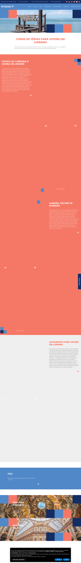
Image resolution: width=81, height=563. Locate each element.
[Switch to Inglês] (66, 1)
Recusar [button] (58, 559)
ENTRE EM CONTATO (75, 6)
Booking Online (57, 6)
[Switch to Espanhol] (74, 1)
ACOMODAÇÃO (47, 6)
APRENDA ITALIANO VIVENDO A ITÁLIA (8, 1)
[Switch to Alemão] (69, 1)
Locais (35, 6)
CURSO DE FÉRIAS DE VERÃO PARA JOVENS (39, 1)
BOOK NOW (79, 281)
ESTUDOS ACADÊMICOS (23, 1)
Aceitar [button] (66, 559)
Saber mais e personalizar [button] (18, 559)
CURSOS (29, 6)
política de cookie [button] (32, 552)
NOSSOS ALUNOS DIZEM (56, 1)
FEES (40, 6)
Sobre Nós (66, 6)
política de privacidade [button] (50, 550)
